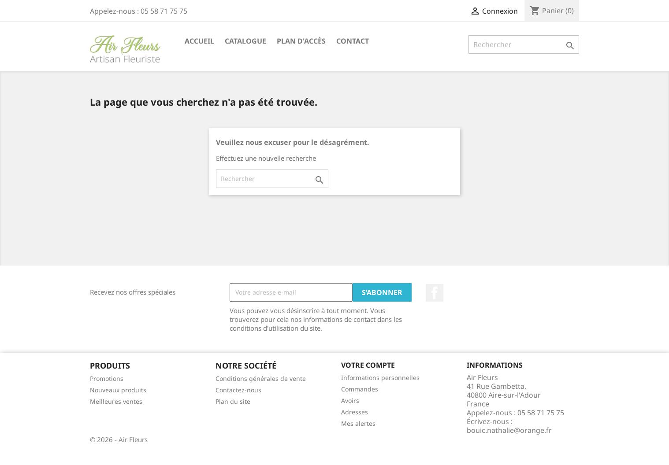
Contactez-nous (238, 390)
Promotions (106, 378)
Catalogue (245, 41)
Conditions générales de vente (261, 378)
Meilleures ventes (116, 401)
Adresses (354, 412)
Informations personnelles (380, 377)
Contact (352, 41)
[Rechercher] (523, 44)
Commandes (359, 389)
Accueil (199, 41)
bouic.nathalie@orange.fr (509, 430)
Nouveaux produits (118, 390)
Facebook (434, 293)
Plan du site (233, 401)
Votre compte (368, 365)
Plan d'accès (301, 41)
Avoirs (350, 400)
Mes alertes (358, 423)
